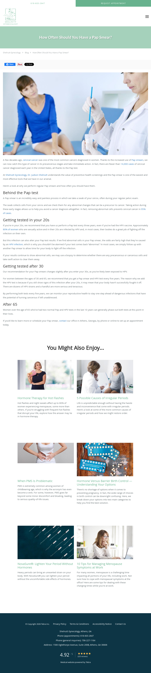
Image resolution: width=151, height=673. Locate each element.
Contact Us (120, 624)
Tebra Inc (45, 624)
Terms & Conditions (79, 624)
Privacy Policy (59, 624)
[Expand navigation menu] (147, 16)
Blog (27, 52)
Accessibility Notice (102, 624)
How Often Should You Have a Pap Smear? (51, 52)
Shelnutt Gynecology (12, 52)
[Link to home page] (9, 16)
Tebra (88, 662)
